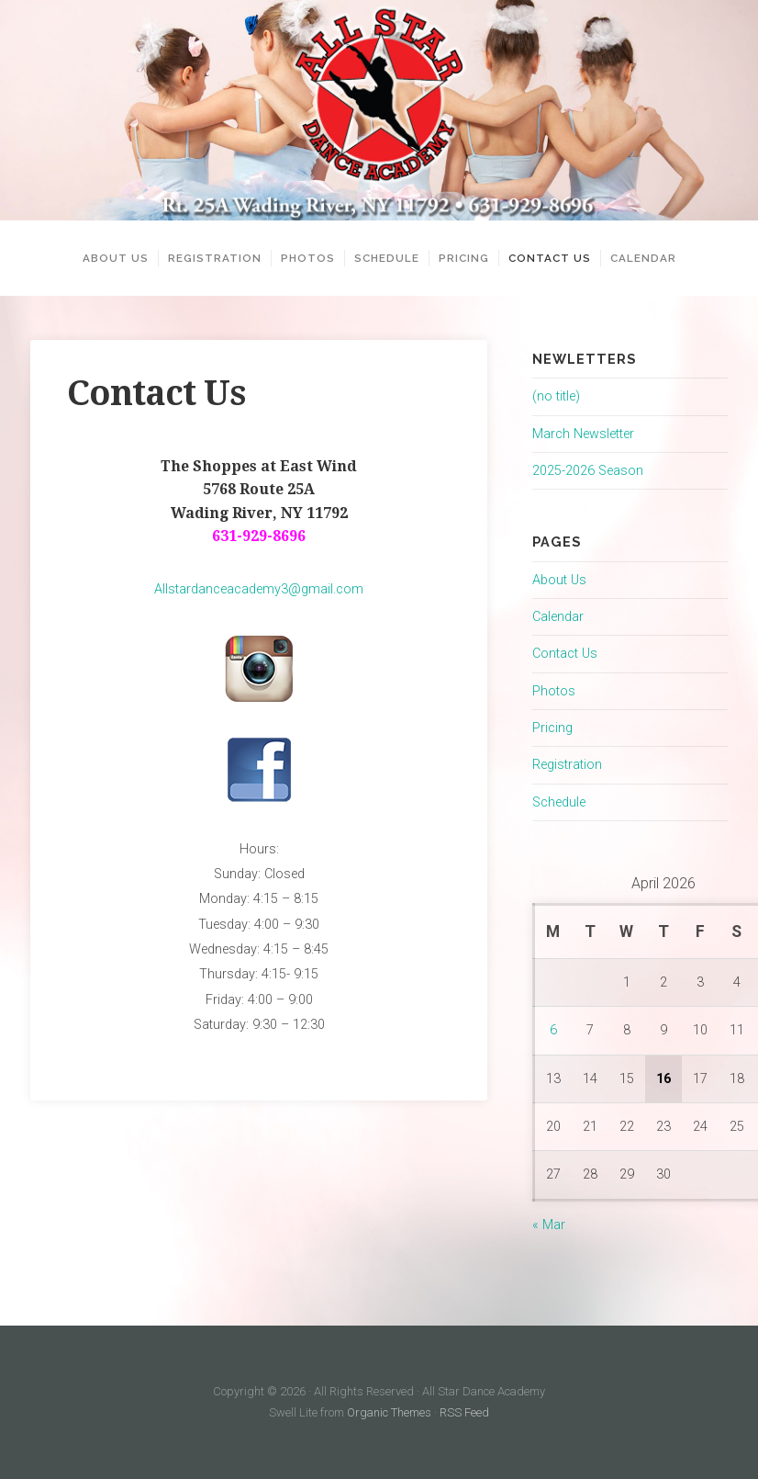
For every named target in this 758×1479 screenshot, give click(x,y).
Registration (215, 258)
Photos (308, 258)
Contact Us (549, 258)
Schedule (386, 258)
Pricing (464, 258)
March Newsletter (583, 434)
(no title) (556, 396)
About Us (116, 258)
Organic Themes (389, 1412)
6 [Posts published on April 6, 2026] (553, 1030)
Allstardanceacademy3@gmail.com (258, 589)
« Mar (548, 1225)
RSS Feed (464, 1412)
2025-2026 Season (587, 471)
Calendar (643, 258)
